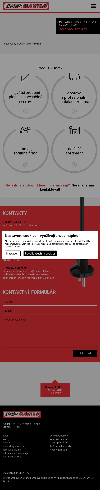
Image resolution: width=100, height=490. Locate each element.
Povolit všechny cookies (40, 253)
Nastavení (12, 253)
